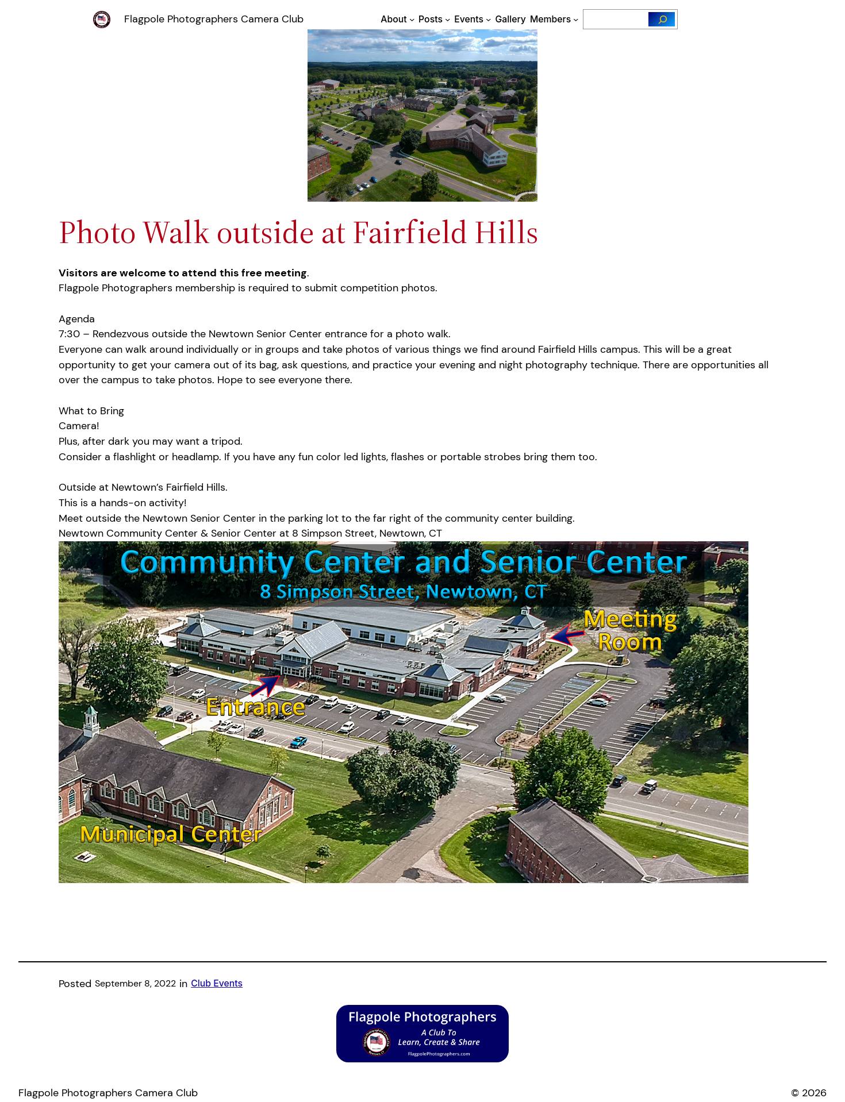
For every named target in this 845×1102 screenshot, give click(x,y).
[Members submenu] (575, 19)
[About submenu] (411, 19)
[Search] (661, 19)
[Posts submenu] (447, 19)
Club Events (217, 983)
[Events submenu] (488, 19)
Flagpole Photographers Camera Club (214, 19)
